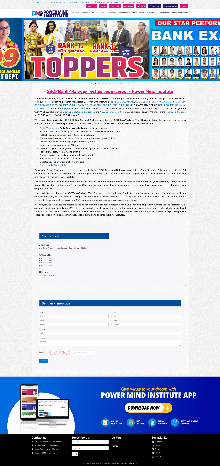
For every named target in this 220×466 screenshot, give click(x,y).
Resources (124, 12)
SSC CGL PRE (142, 101)
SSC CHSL (157, 101)
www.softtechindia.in (130, 463)
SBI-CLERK (95, 105)
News (185, 13)
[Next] (215, 49)
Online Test (154, 6)
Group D (83, 108)
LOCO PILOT (41, 108)
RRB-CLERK (119, 105)
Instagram (157, 445)
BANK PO (83, 105)
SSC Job (103, 6)
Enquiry (141, 6)
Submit (43, 361)
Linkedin (156, 453)
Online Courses (170, 6)
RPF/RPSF (67, 108)
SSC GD (180, 101)
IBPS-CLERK (69, 105)
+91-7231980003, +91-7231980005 (49, 2)
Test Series (112, 13)
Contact (174, 13)
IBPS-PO (57, 105)
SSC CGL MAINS (125, 101)
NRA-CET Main (99, 12)
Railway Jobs (128, 6)
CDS (48, 105)
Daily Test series (49, 128)
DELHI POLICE (166, 105)
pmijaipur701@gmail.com (81, 2)
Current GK (92, 6)
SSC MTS (169, 101)
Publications (165, 13)
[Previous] (4, 49)
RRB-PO (107, 105)
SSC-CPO (39, 105)
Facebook (157, 441)
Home (75, 12)
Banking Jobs (114, 6)
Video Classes (138, 13)
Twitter (156, 449)
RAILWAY (180, 105)
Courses (85, 12)
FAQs (180, 13)
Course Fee (151, 12)
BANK (129, 105)
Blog (183, 6)
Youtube (156, 456)
